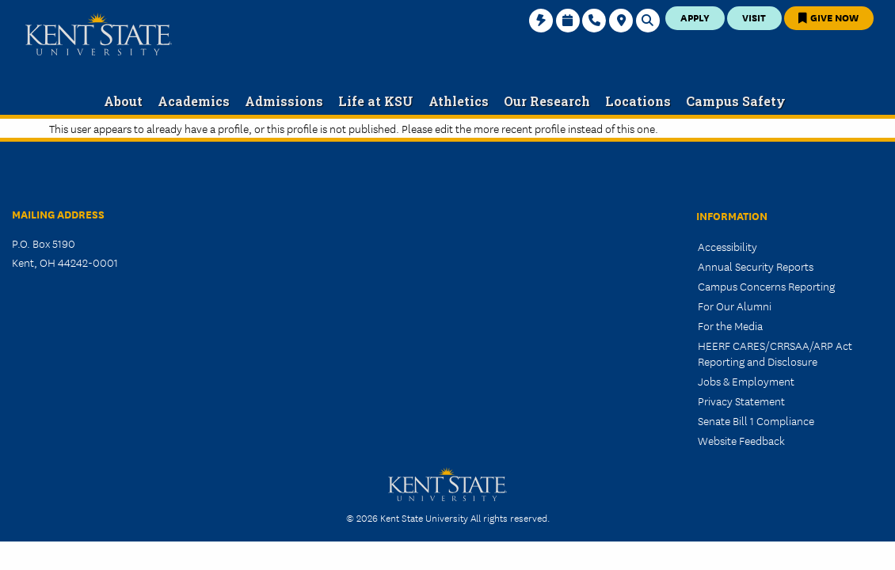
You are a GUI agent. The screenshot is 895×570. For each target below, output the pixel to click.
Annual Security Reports (755, 266)
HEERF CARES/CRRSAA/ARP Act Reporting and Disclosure (775, 352)
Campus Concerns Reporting (766, 285)
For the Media (730, 325)
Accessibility (727, 246)
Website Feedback (741, 440)
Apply (695, 17)
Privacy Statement (741, 400)
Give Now (828, 17)
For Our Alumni (734, 305)
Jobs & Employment (746, 381)
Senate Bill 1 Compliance (756, 420)
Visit (754, 17)
